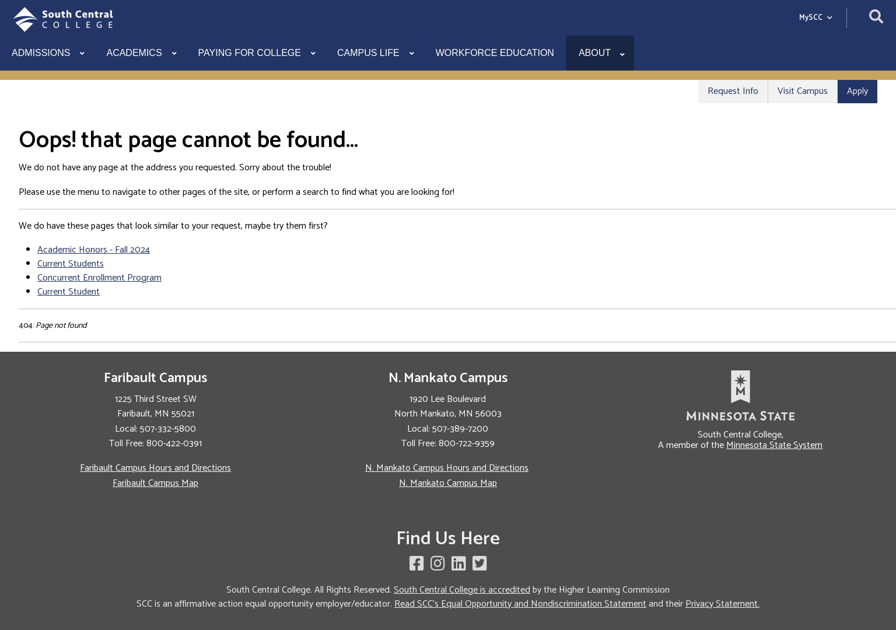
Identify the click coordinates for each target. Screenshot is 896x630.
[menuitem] (47, 53)
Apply (857, 91)
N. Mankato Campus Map (448, 483)
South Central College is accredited (462, 590)
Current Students (70, 264)
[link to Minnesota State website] (740, 395)
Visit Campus (803, 91)
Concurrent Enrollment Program (99, 278)
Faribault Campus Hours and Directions (155, 468)
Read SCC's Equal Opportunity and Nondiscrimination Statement (520, 604)
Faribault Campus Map (155, 483)
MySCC (815, 18)
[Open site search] (876, 18)
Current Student (68, 292)
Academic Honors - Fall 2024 (93, 250)
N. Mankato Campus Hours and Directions (446, 468)
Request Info (733, 91)
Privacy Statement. (722, 604)
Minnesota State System (774, 445)
